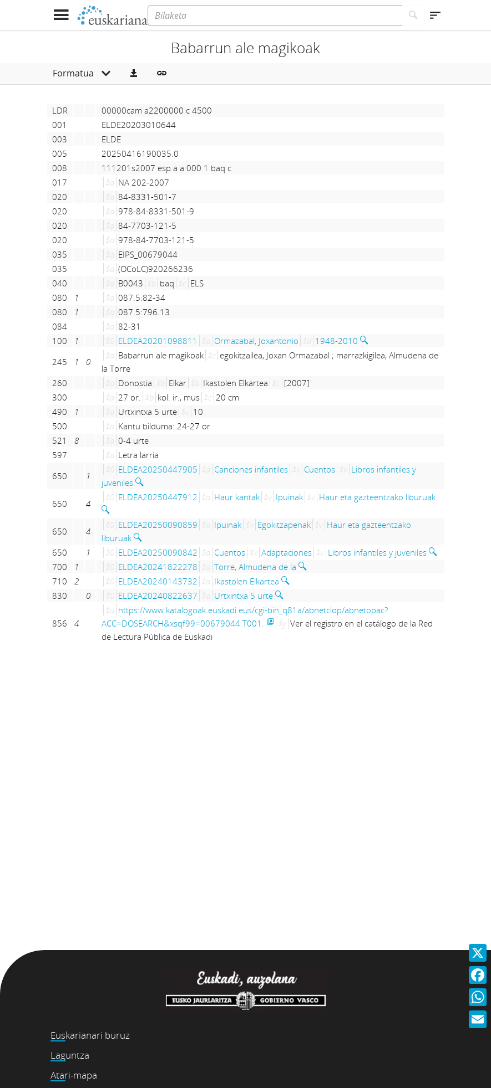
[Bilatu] (413, 15)
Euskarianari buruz (90, 1035)
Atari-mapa (73, 1075)
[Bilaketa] (275, 15)
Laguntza (69, 1055)
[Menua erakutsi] (61, 15)
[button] (134, 73)
